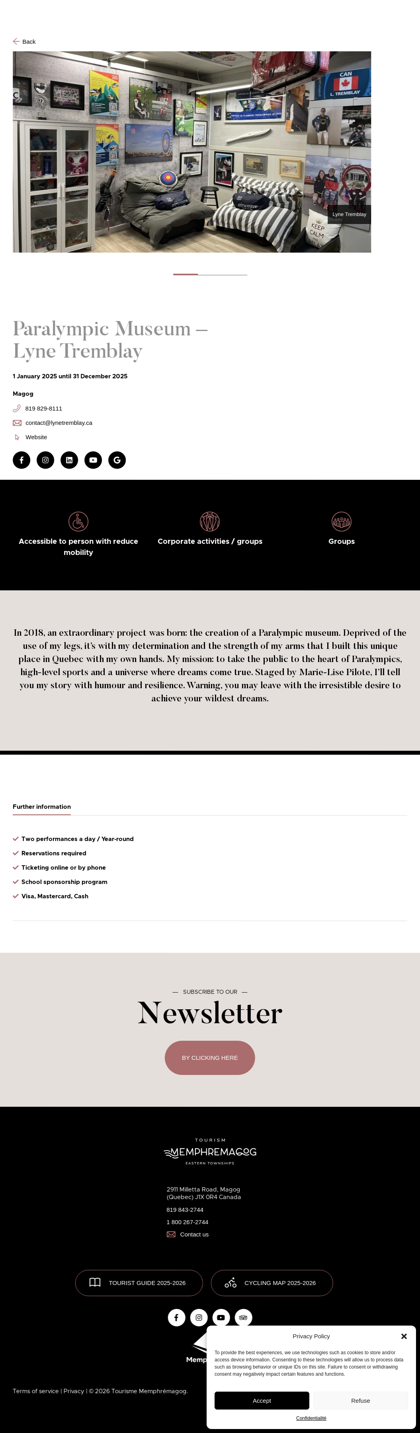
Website (31, 437)
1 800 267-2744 (187, 1222)
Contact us (187, 1234)
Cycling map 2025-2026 (280, 1282)
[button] (404, 1336)
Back (24, 41)
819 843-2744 (184, 1209)
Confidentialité (311, 1418)
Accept (262, 1400)
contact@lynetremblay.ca (52, 422)
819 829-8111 (37, 409)
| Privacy (73, 1391)
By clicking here (210, 1057)
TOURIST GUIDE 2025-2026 (147, 1282)
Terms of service (37, 1391)
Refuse (360, 1400)
